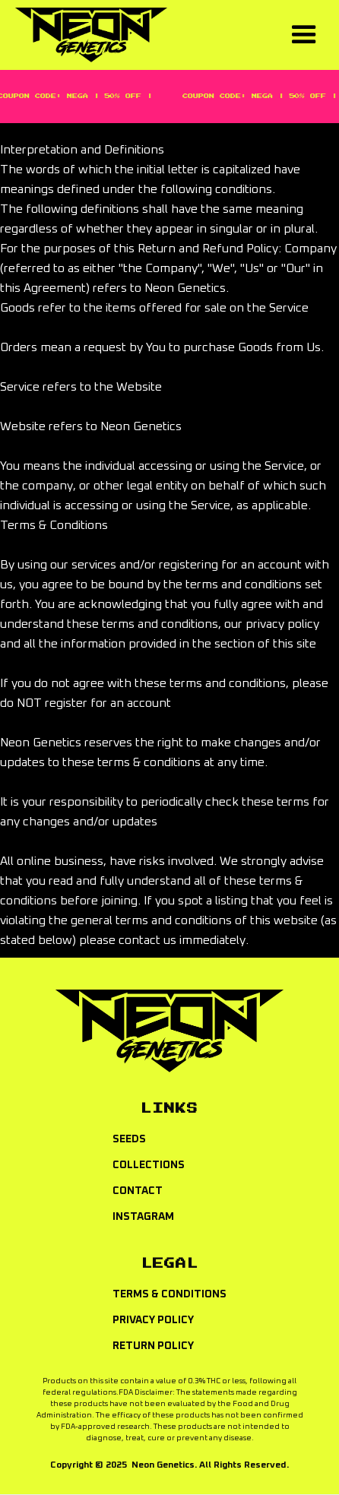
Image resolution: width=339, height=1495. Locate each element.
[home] (146, 35)
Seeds (129, 1139)
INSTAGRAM (143, 1217)
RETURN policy (153, 1346)
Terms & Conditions (169, 1294)
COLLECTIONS (148, 1165)
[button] (304, 35)
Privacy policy (153, 1320)
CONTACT (137, 1191)
